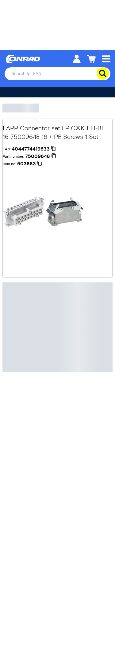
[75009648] (40, 156)
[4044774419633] (34, 149)
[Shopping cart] (91, 58)
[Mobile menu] (106, 58)
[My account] (76, 58)
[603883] (29, 164)
